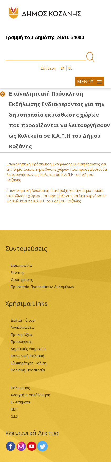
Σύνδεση (48, 68)
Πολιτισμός (20, 387)
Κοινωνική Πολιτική (27, 355)
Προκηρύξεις (21, 334)
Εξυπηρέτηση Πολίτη (28, 362)
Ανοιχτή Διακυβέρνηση (30, 394)
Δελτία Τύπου (23, 320)
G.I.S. (15, 416)
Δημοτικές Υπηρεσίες (28, 348)
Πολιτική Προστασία (28, 370)
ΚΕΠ (14, 409)
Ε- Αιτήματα (20, 401)
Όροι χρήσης (22, 279)
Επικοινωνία (21, 265)
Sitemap (17, 272)
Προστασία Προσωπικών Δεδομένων (42, 286)
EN (62, 68)
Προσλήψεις (21, 341)
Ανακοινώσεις (22, 327)
